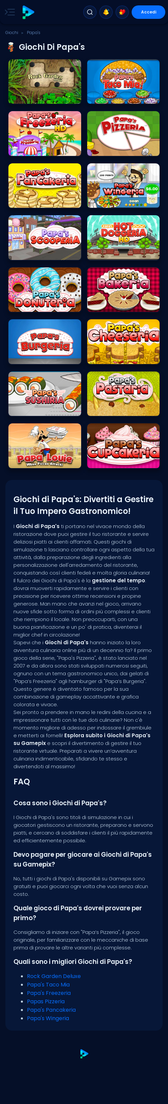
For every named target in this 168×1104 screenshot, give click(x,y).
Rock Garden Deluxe (54, 976)
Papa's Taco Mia (48, 984)
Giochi (11, 32)
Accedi (148, 12)
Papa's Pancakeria (51, 1010)
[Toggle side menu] (8, 12)
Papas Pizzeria (46, 1001)
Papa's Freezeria (49, 993)
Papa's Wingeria (48, 1018)
